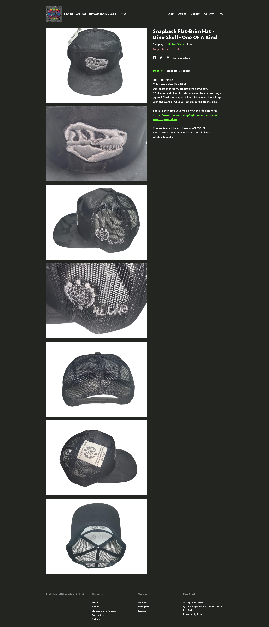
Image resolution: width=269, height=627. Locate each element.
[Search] (221, 13)
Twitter (142, 611)
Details (158, 70)
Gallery (195, 13)
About (182, 13)
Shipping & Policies (179, 70)
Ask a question (181, 58)
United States (177, 43)
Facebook (143, 602)
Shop (170, 13)
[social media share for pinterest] (168, 58)
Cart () (209, 13)
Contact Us (98, 615)
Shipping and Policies (104, 611)
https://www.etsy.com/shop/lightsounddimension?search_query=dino (185, 117)
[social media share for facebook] (154, 58)
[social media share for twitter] (161, 58)
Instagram (143, 606)
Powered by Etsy (192, 614)
